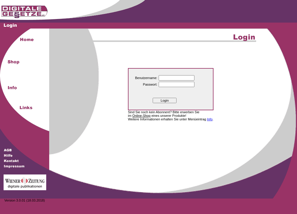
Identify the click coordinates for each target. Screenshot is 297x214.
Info (209, 119)
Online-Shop (141, 115)
